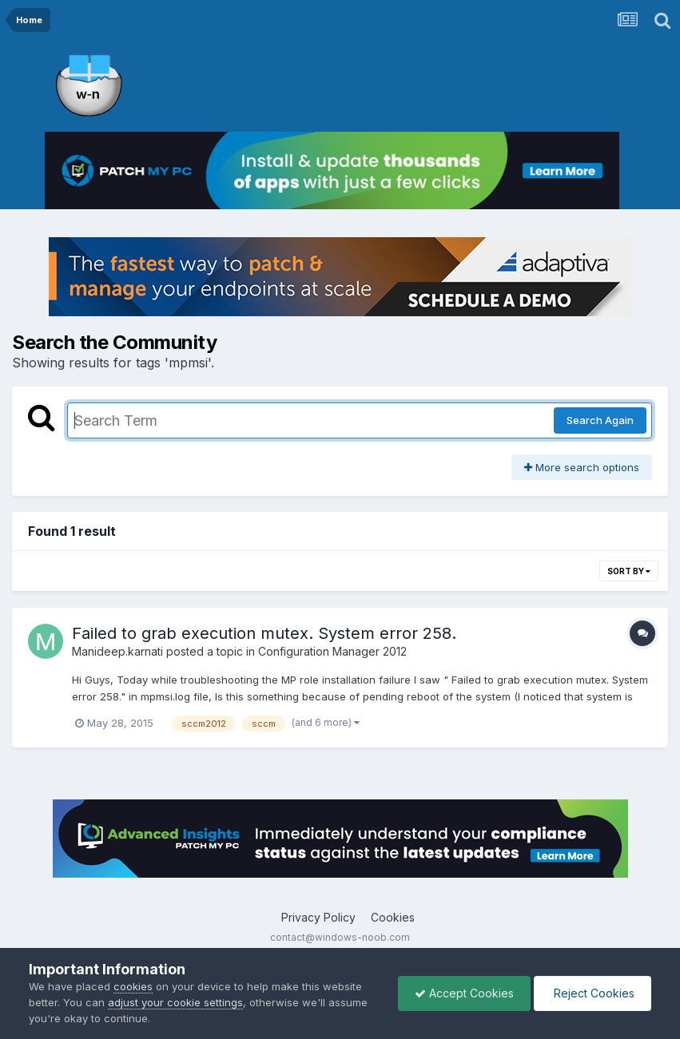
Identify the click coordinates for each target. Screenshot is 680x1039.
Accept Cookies (464, 993)
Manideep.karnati (117, 651)
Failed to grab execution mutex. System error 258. (264, 633)
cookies (133, 986)
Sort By (628, 571)
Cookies (393, 917)
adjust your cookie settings (175, 1002)
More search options (581, 467)
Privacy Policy (318, 917)
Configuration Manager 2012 (332, 651)
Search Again (600, 420)
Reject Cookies (592, 993)
